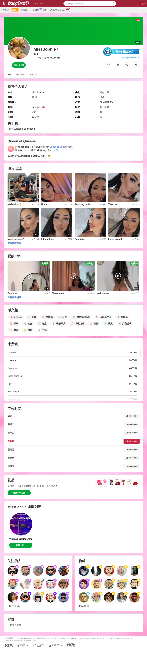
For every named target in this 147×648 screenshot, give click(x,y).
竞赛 (45, 10)
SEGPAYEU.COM (70, 638)
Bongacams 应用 (58, 9)
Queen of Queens (58, 147)
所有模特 (6, 10)
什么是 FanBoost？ (130, 57)
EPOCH (59, 638)
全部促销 (37, 9)
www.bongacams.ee (27, 638)
